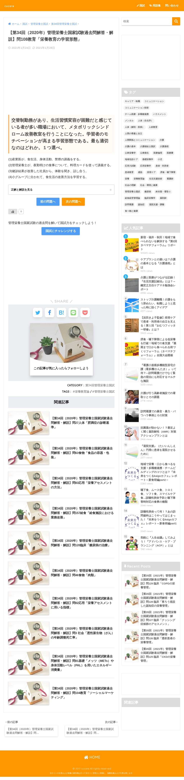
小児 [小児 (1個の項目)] (160, 159)
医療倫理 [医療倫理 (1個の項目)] (157, 153)
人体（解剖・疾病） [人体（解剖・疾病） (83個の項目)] (134, 127)
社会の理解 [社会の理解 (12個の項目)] (130, 185)
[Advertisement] (61, 79)
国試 (141, 5)
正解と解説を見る (22, 189)
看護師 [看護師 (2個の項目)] (170, 178)
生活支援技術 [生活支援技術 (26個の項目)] (155, 178)
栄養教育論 (82, 394)
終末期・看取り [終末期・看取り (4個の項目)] (163, 191)
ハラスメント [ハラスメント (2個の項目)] (159, 114)
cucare (11, 5)
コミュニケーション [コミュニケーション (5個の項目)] (154, 101)
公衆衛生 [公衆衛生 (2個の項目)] (144, 153)
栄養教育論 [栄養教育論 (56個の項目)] (139, 178)
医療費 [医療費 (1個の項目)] (170, 153)
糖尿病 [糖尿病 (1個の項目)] (147, 191)
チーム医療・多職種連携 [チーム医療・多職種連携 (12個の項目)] (137, 114)
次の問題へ (73, 202)
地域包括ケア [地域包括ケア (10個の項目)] (131, 159)
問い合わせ (172, 5)
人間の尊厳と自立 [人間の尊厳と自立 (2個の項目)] (133, 133)
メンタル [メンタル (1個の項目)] (129, 121)
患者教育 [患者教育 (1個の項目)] (129, 172)
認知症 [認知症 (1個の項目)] (141, 204)
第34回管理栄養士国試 (99, 387)
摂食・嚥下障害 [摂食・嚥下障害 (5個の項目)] (167, 172)
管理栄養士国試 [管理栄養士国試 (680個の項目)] (132, 191)
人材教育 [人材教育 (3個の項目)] (153, 127)
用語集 (155, 5)
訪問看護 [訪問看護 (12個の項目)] (129, 204)
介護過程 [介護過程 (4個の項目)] (164, 146)
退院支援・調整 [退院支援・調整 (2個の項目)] (156, 204)
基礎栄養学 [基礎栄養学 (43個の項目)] (147, 159)
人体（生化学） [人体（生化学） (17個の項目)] (145, 121)
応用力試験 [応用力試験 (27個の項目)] (130, 166)
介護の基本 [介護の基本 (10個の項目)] (130, 146)
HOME (92, 760)
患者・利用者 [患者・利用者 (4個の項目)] (162, 166)
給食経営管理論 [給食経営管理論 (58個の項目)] (132, 198)
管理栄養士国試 (104, 394)
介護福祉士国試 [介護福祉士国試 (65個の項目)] (147, 146)
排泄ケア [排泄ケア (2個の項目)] (151, 172)
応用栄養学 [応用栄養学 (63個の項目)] (145, 166)
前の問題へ (48, 202)
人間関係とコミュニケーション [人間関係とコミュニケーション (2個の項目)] (140, 140)
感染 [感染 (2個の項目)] (140, 172)
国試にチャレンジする (60, 232)
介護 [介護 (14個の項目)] (162, 140)
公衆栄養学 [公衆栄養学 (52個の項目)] (130, 153)
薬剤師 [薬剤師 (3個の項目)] (163, 198)
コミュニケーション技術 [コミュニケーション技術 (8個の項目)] (137, 108)
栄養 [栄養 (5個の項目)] (127, 178)
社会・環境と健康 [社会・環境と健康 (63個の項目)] (148, 185)
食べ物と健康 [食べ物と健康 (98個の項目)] (131, 211)
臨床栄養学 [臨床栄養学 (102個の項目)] (149, 198)
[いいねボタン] (12, 212)
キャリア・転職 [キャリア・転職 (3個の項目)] (132, 101)
